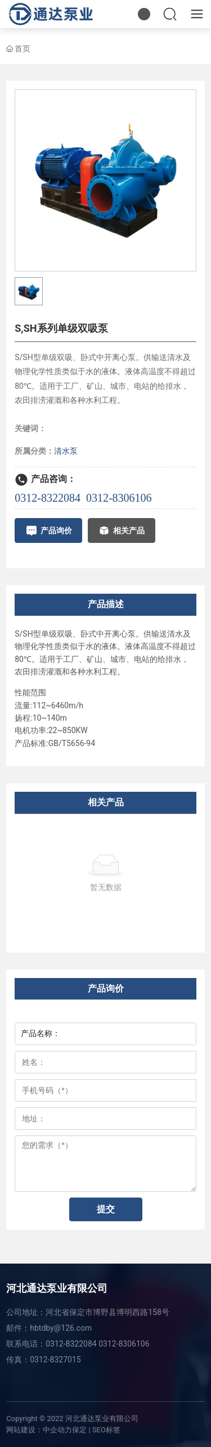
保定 (79, 1430)
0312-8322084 (47, 498)
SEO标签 (106, 1430)
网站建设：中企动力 (39, 1430)
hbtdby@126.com (61, 1327)
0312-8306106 (119, 498)
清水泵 (66, 450)
